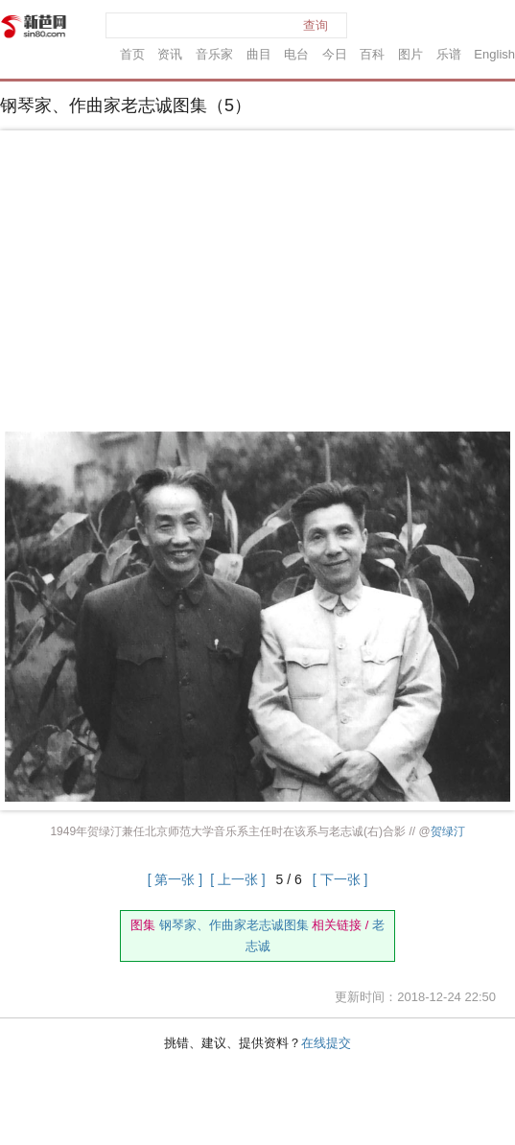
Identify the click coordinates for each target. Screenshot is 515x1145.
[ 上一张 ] (238, 879)
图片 (410, 54)
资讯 (169, 54)
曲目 (258, 54)
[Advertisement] (258, 285)
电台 (296, 54)
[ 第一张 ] (175, 879)
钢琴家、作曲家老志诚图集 (234, 925)
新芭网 (33, 26)
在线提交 (326, 1043)
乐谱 (448, 54)
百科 (372, 54)
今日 (334, 54)
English (494, 54)
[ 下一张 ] (340, 879)
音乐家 (214, 54)
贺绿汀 (448, 831)
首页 (132, 54)
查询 (315, 25)
